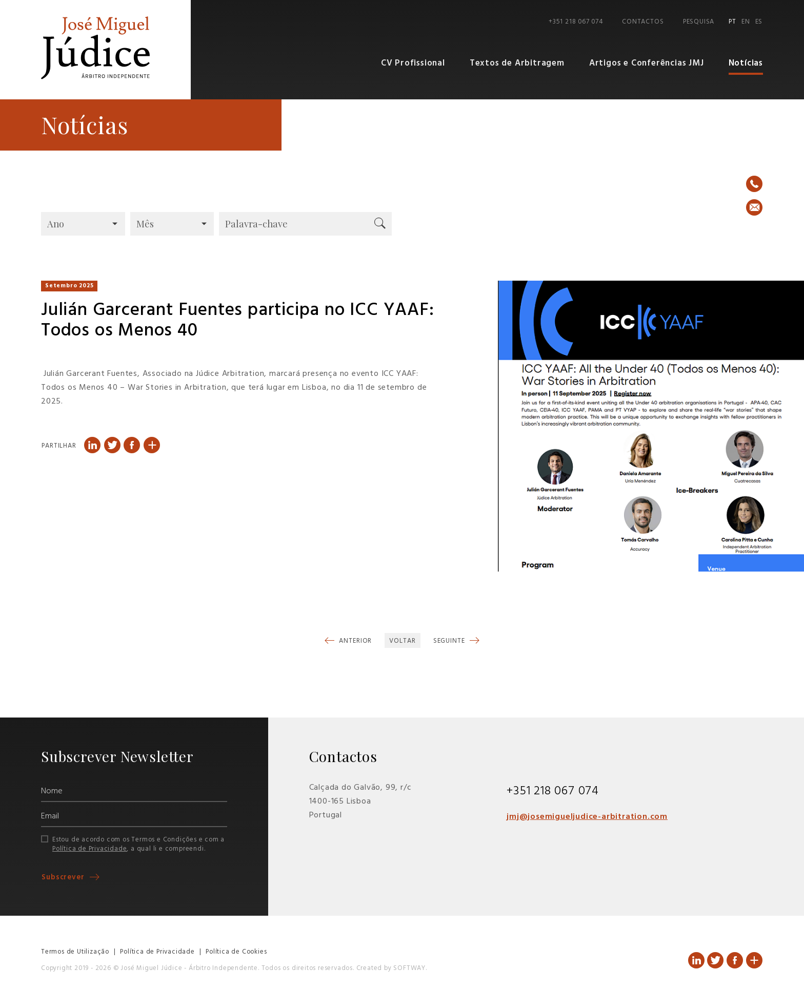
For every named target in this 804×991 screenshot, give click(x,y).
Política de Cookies (236, 951)
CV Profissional (413, 63)
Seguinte (450, 641)
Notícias (746, 63)
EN (745, 21)
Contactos (643, 21)
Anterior (354, 641)
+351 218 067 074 (576, 21)
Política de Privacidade (89, 849)
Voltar (402, 641)
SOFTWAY (409, 968)
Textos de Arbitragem (517, 63)
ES (759, 21)
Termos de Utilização (75, 951)
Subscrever (64, 877)
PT (732, 21)
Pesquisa (698, 21)
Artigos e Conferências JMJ (646, 63)
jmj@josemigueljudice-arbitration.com (587, 817)
